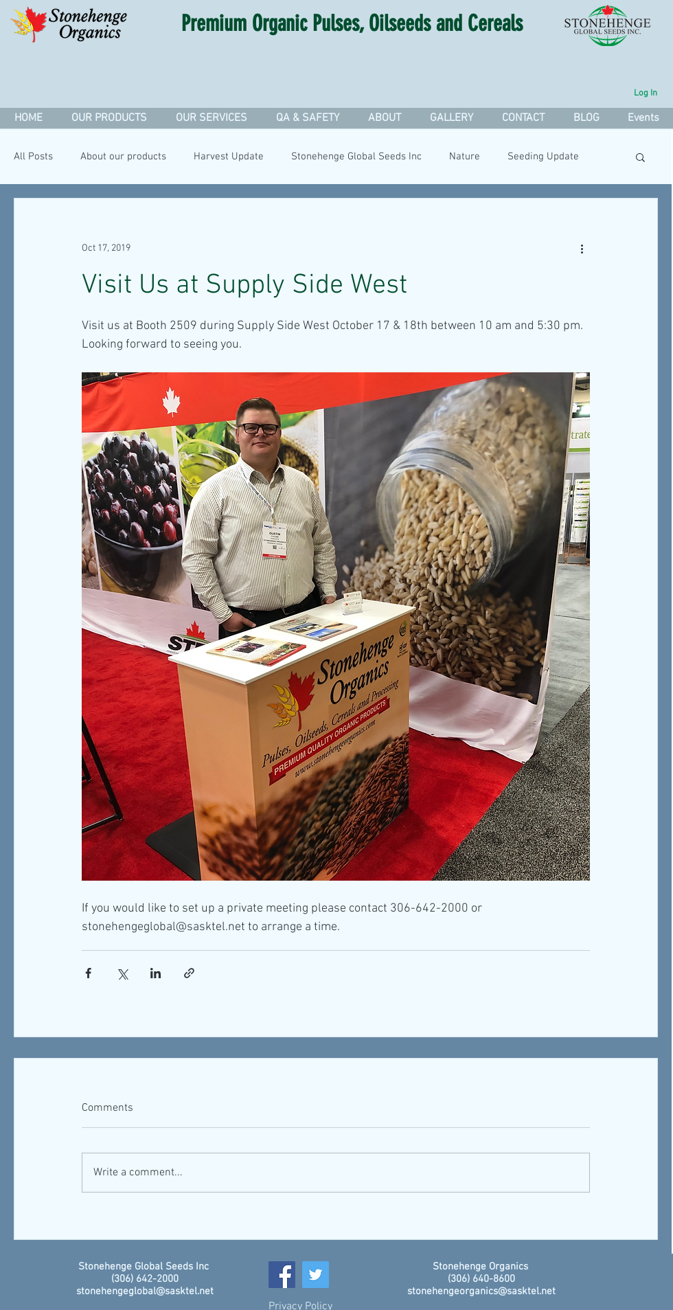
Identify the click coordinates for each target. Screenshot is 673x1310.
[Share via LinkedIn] (155, 973)
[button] (211, 118)
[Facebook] (282, 1274)
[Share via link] (189, 973)
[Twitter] (315, 1274)
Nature (464, 156)
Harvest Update (229, 156)
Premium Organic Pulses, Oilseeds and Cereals (352, 23)
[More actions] (581, 248)
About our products (123, 156)
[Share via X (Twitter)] (121, 973)
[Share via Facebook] (88, 973)
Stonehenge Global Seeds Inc (356, 156)
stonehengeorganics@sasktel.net (481, 1291)
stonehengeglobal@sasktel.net (145, 1291)
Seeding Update (543, 156)
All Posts (33, 156)
